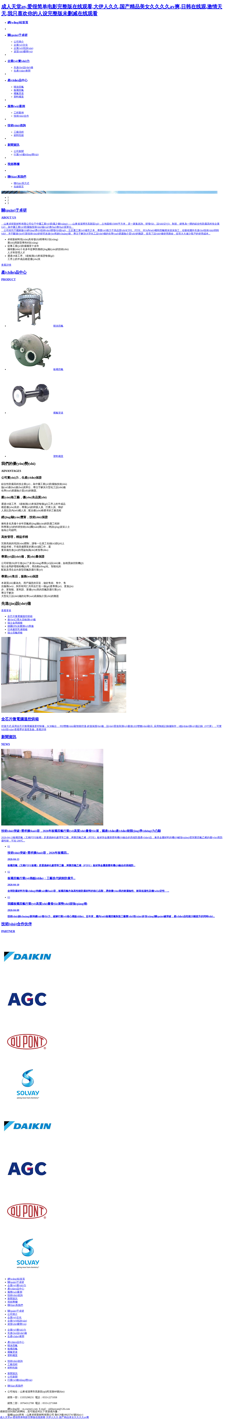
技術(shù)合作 (21, 116)
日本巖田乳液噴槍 (18, 629)
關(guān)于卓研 (18, 35)
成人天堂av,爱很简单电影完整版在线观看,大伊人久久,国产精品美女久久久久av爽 (44, 1417)
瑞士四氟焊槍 (15, 632)
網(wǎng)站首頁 (18, 22)
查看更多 (6, 610)
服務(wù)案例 (16, 106)
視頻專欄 (13, 164)
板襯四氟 (19, 90)
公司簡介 (19, 41)
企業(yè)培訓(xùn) (23, 48)
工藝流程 (19, 132)
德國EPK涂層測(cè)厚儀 (21, 626)
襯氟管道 (19, 93)
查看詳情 (6, 265)
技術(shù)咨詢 (17, 125)
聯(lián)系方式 (21, 183)
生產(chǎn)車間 (22, 70)
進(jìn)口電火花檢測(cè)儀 (22, 619)
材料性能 (19, 135)
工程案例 (19, 112)
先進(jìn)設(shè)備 (23, 67)
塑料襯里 (19, 96)
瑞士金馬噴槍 (15, 622)
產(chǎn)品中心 (18, 80)
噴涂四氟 (19, 87)
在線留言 (19, 186)
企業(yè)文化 (21, 45)
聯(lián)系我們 (17, 176)
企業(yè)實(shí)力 (19, 61)
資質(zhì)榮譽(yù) (23, 51)
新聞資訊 (13, 144)
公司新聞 (19, 151)
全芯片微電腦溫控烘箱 (20, 616)
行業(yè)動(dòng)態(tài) (26, 154)
